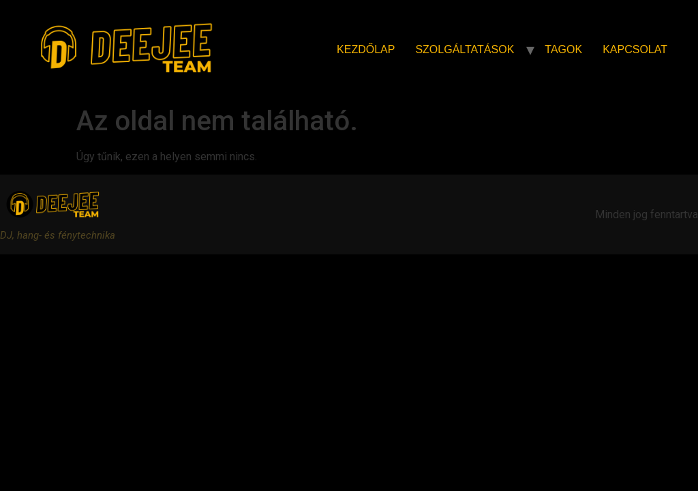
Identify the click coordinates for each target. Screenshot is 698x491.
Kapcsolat (635, 49)
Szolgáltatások (464, 49)
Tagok (563, 49)
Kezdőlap (366, 49)
